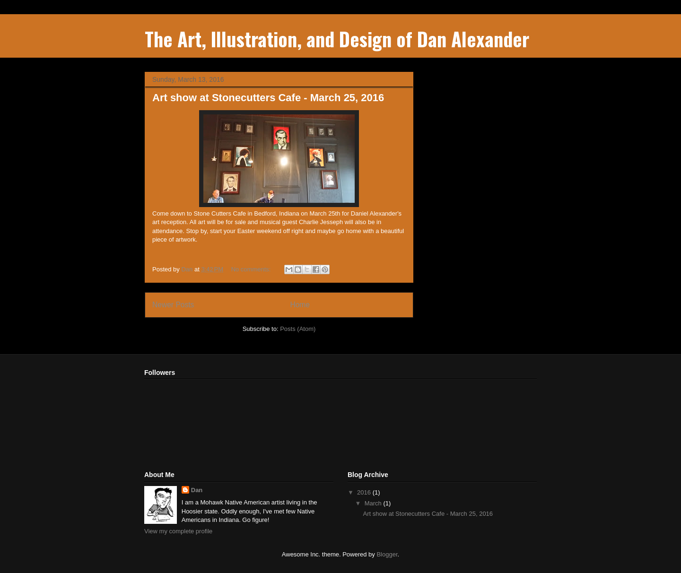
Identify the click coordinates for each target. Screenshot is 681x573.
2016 (365, 492)
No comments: (251, 269)
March (374, 503)
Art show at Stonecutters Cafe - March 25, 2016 (268, 98)
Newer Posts (173, 305)
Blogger (386, 554)
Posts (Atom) (297, 328)
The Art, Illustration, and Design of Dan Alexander (337, 39)
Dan (197, 490)
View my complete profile (178, 531)
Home (300, 305)
